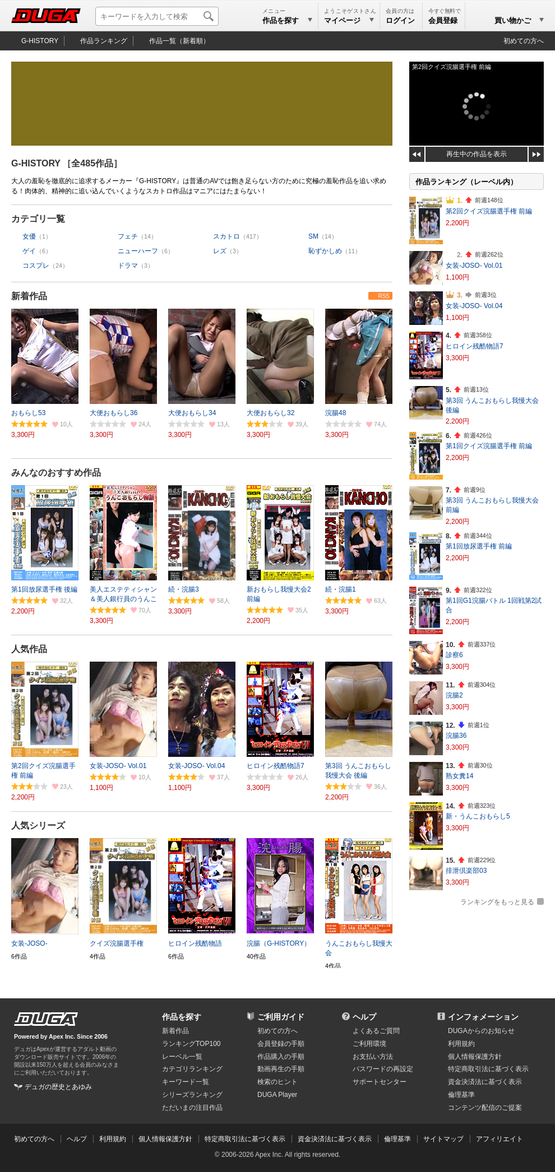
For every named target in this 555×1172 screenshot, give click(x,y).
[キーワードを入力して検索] (157, 16)
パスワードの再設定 (383, 1069)
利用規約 (461, 1044)
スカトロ (226, 236)
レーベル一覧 (182, 1057)
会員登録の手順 (280, 1044)
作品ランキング (103, 41)
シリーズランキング (192, 1095)
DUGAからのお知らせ (481, 1031)
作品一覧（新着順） (179, 41)
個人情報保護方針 (475, 1057)
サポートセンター (379, 1082)
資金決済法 (485, 1082)
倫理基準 (461, 1095)
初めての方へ (523, 41)
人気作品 (29, 649)
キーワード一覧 (185, 1082)
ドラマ (128, 265)
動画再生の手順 (280, 1069)
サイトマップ (443, 1139)
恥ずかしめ (325, 251)
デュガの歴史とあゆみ (58, 1087)
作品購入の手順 (280, 1057)
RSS (384, 296)
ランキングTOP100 (191, 1044)
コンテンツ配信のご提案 (485, 1107)
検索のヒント (277, 1082)
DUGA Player (277, 1095)
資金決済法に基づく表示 (335, 1139)
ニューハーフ (138, 251)
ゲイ (29, 251)
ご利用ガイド (280, 1016)
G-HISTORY (39, 41)
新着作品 (29, 296)
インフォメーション (483, 1016)
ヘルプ (364, 1016)
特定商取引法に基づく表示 (245, 1139)
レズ (219, 251)
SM (313, 236)
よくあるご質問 (376, 1031)
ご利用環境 (369, 1044)
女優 (29, 236)
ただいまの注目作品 (192, 1107)
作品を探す (181, 1016)
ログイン (400, 20)
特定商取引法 (488, 1069)
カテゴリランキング (192, 1069)
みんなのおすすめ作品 (56, 472)
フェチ (128, 236)
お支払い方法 (373, 1057)
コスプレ (35, 265)
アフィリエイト (499, 1139)
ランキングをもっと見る (497, 902)
